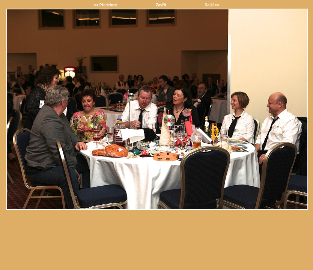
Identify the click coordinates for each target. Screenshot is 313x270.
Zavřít (161, 5)
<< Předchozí (105, 5)
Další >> (212, 5)
